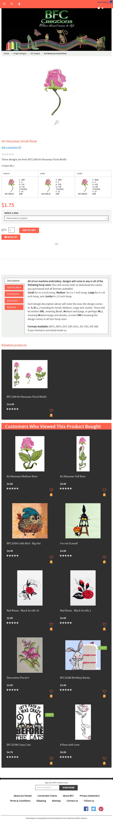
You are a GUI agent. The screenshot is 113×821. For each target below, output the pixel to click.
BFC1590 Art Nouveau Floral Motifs (27, 397)
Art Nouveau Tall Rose (72, 476)
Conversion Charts (47, 795)
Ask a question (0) (11, 147)
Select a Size (11, 213)
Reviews (11, 307)
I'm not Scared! (69, 543)
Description (13, 280)
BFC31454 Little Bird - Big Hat (24, 543)
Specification (14, 287)
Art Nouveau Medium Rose (22, 476)
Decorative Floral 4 (18, 677)
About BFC (68, 795)
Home (6, 53)
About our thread (23, 795)
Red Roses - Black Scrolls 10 (23, 610)
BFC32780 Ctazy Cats (19, 744)
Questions (12, 300)
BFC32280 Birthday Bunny (75, 677)
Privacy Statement (89, 795)
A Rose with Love (69, 744)
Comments (13, 294)
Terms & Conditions (20, 800)
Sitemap (56, 800)
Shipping (41, 800)
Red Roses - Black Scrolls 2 (75, 610)
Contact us (72, 800)
